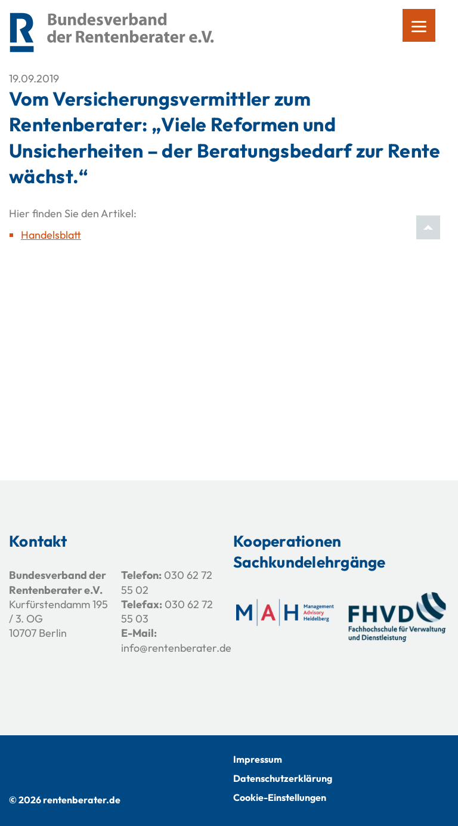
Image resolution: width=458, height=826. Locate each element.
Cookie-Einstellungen (279, 797)
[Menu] (419, 25)
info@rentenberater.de (176, 648)
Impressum (257, 759)
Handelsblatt (51, 235)
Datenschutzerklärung (282, 778)
